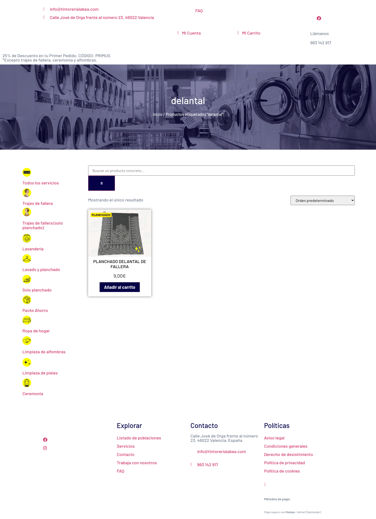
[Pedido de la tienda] (323, 200)
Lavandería (32, 248)
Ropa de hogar (36, 330)
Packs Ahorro (35, 310)
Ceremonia (32, 393)
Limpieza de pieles (40, 372)
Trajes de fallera (37, 203)
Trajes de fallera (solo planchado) (42, 225)
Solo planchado (37, 289)
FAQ (199, 10)
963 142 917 (320, 42)
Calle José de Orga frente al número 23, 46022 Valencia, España (224, 438)
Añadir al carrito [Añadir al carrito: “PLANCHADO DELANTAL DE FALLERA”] (119, 287)
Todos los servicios (40, 182)
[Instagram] (77, 447)
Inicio (158, 114)
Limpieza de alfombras (44, 351)
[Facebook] (77, 439)
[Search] (101, 183)
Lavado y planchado (41, 269)
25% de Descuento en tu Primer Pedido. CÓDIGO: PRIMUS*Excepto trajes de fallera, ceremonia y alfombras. (56, 58)
